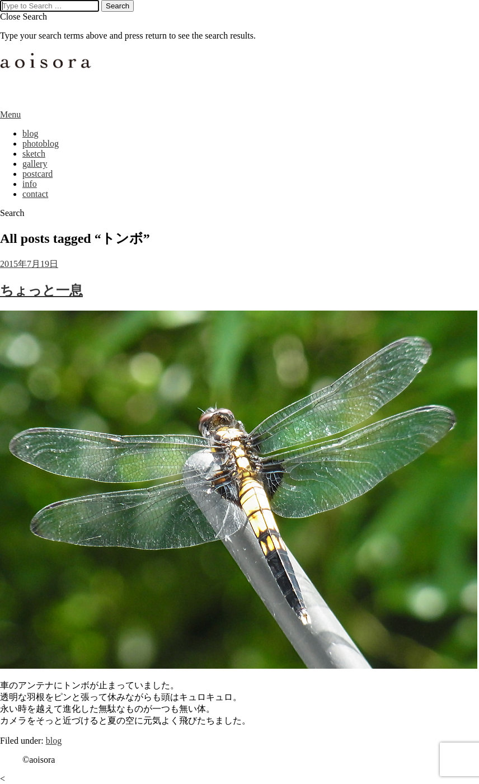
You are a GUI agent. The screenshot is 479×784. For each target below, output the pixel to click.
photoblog (40, 143)
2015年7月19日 (29, 264)
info (29, 184)
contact (35, 194)
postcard (37, 174)
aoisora (47, 75)
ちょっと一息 (41, 290)
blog (30, 133)
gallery (34, 163)
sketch (33, 153)
